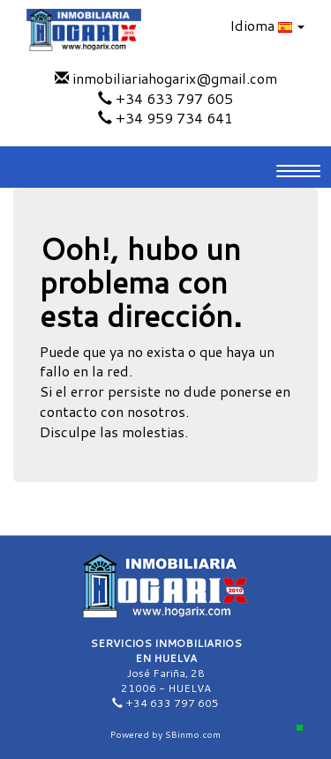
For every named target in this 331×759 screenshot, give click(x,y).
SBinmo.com (193, 734)
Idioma (267, 25)
